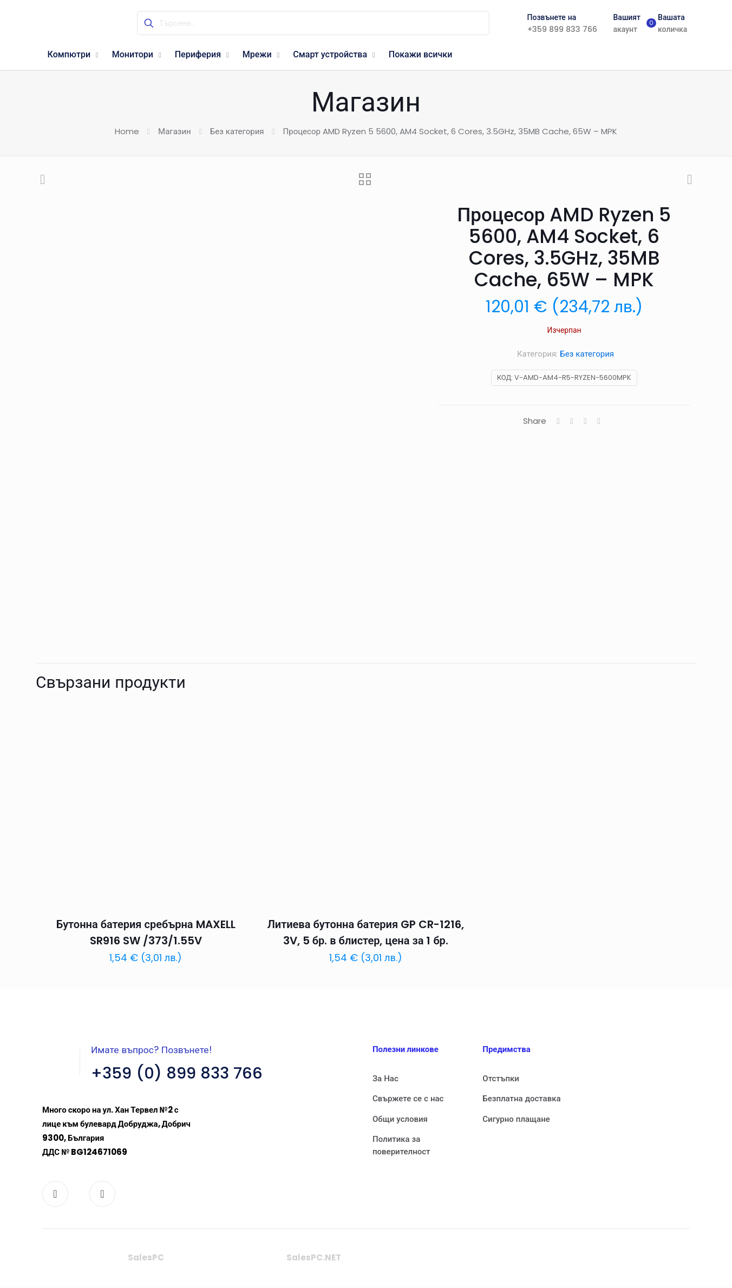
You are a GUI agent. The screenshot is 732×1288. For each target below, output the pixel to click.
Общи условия (400, 1119)
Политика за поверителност (401, 1145)
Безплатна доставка (521, 1098)
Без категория (237, 131)
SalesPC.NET (313, 1259)
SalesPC (146, 1259)
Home (127, 131)
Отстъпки (500, 1078)
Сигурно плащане (516, 1119)
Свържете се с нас (407, 1098)
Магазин (174, 131)
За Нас (385, 1078)
